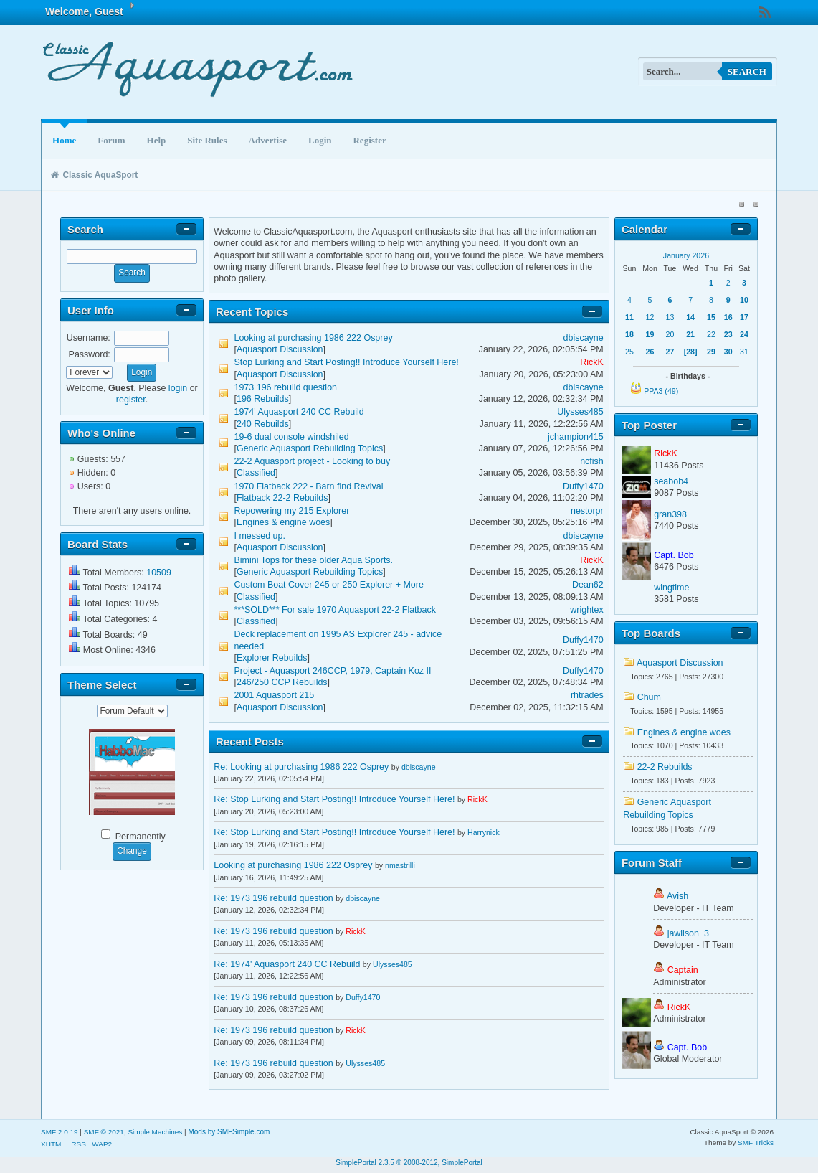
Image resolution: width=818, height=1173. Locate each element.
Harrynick (483, 832)
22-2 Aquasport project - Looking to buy (312, 461)
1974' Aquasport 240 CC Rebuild (299, 412)
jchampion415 (576, 437)
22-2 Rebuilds (665, 767)
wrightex (586, 610)
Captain (682, 970)
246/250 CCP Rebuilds (282, 682)
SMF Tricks (756, 1142)
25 (629, 351)
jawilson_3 (688, 933)
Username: (88, 338)
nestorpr (587, 511)
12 (650, 317)
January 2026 (686, 255)
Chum (649, 697)
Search (747, 71)
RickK (592, 362)
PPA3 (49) (661, 391)
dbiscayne (583, 338)
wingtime (671, 588)
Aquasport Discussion (280, 349)
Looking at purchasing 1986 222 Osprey (313, 338)
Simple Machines (155, 1132)
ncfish (592, 461)
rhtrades (587, 695)
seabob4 (671, 481)
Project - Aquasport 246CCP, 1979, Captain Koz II (333, 671)
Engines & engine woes (283, 522)
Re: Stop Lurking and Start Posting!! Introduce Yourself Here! (334, 799)
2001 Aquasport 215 (274, 695)
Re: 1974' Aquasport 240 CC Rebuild (288, 964)
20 (670, 334)
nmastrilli (400, 865)
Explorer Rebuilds (272, 658)
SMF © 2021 (104, 1132)
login (177, 388)
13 (670, 317)
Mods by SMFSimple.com (229, 1132)
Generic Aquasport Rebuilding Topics (310, 448)
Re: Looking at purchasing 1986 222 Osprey (301, 767)
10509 (158, 572)
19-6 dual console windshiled (291, 437)
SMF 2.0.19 (59, 1132)
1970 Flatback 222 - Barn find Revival (309, 486)
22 (711, 334)
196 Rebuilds (263, 399)
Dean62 (588, 585)
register (131, 400)
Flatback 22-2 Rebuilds (282, 498)
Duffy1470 (583, 486)
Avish (677, 896)
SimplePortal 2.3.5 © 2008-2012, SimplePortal (409, 1163)
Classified (256, 473)
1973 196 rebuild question (286, 387)
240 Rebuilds (263, 424)
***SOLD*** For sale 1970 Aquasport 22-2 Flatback (335, 610)
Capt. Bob (673, 555)
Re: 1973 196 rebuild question (273, 898)
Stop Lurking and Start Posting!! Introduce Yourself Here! (346, 362)
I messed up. (259, 536)
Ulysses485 (580, 412)
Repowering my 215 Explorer (292, 511)
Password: (89, 354)
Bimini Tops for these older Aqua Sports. (314, 560)
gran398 (670, 514)
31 (744, 351)
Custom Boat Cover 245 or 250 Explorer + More (329, 585)
